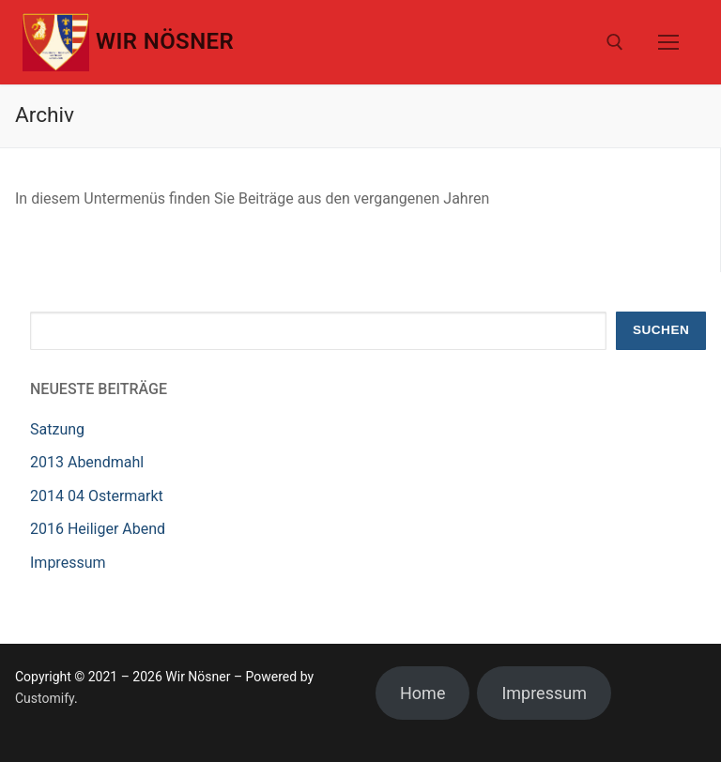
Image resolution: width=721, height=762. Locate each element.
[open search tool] (614, 42)
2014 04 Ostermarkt (96, 496)
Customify (44, 698)
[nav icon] (668, 42)
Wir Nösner (165, 41)
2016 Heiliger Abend (97, 529)
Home (422, 693)
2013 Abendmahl (87, 462)
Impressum (68, 563)
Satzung (57, 429)
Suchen (661, 330)
